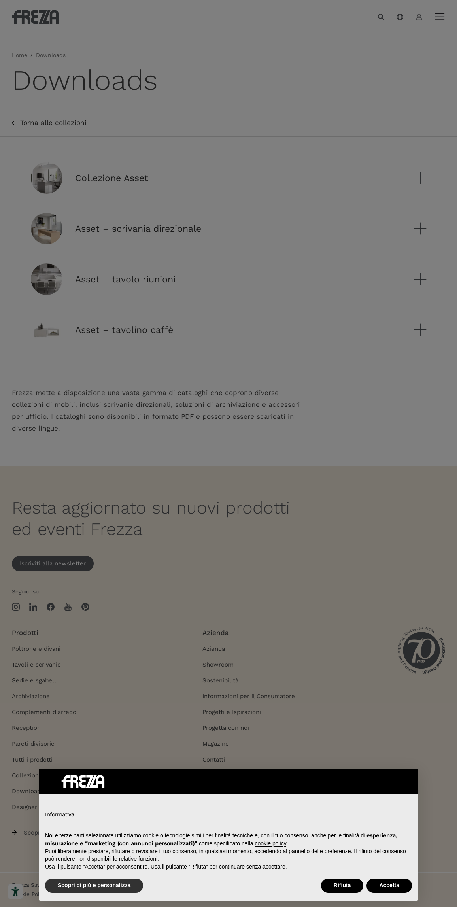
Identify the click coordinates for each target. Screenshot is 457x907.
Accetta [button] (389, 885)
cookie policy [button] (270, 843)
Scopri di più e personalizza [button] (94, 885)
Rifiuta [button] (342, 885)
